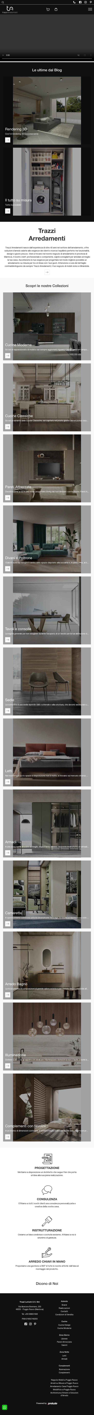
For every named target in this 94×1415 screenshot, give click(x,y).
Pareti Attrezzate (64, 1342)
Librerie (64, 1339)
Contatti (64, 1311)
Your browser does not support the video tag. (47, 37)
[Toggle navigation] (90, 9)
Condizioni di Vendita (64, 1315)
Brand (64, 1305)
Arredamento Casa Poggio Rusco (64, 1386)
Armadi (64, 1359)
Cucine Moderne (64, 1328)
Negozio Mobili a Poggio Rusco (64, 1380)
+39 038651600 (31, 1314)
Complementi (64, 1373)
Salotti (64, 1345)
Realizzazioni (64, 1308)
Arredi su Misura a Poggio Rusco (64, 1383)
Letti (64, 1356)
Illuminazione (64, 1369)
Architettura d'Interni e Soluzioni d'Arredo (64, 1394)
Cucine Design (64, 1325)
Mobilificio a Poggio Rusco (64, 1390)
